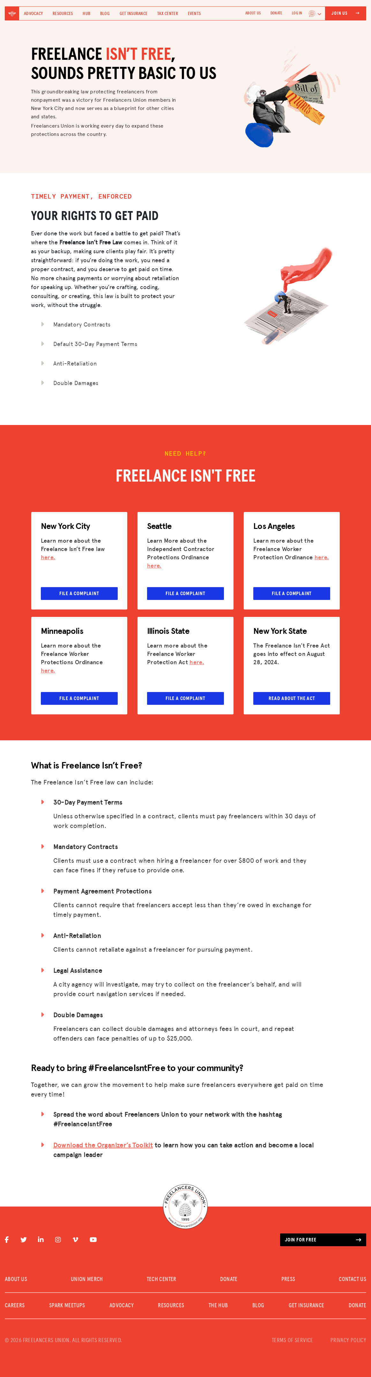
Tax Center (167, 14)
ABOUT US (253, 13)
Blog (105, 14)
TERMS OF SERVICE (292, 1340)
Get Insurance (134, 14)
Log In (297, 13)
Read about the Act (292, 698)
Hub (86, 14)
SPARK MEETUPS (67, 1306)
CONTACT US (352, 1279)
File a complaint (79, 593)
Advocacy (33, 14)
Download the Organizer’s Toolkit (103, 1144)
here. (48, 557)
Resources (63, 14)
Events (194, 14)
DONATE (276, 13)
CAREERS (15, 1306)
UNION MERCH (87, 1279)
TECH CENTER (161, 1279)
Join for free (323, 1239)
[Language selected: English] (315, 13)
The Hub (218, 1306)
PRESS (288, 1279)
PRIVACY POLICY (348, 1340)
